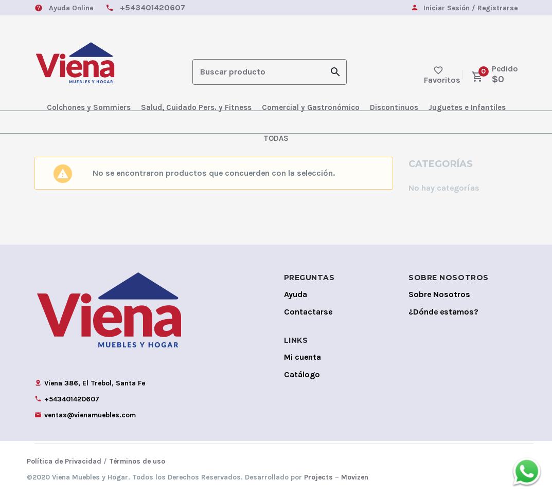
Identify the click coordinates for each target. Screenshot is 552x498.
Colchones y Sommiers (89, 107)
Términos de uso (137, 461)
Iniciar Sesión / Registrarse (470, 8)
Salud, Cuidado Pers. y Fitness (196, 107)
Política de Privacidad (64, 461)
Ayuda (295, 294)
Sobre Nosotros (439, 294)
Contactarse (308, 312)
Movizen (354, 477)
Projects (318, 477)
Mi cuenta (302, 357)
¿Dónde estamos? (443, 312)
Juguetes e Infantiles (467, 107)
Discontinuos (394, 107)
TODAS (276, 138)
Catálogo (302, 374)
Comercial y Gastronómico (311, 107)
